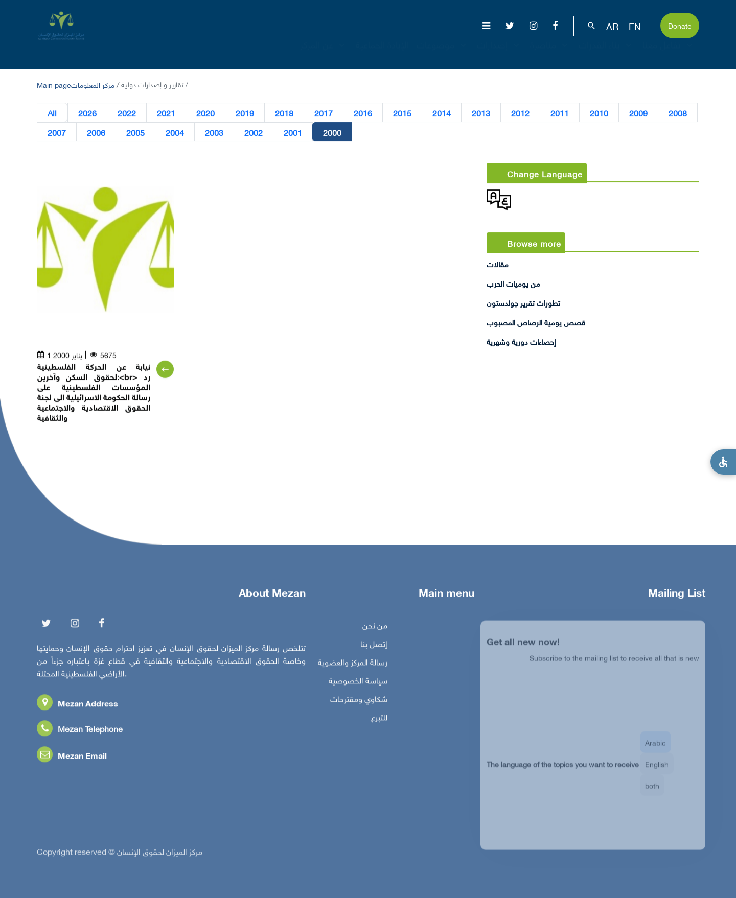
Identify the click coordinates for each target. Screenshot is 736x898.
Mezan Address (77, 705)
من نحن (374, 627)
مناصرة (550, 53)
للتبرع (379, 719)
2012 (520, 113)
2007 (57, 132)
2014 (441, 113)
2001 (293, 132)
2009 (638, 113)
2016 (363, 113)
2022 (127, 113)
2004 (175, 132)
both (652, 792)
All (52, 113)
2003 (214, 132)
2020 (205, 113)
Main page (54, 84)
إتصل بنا (373, 646)
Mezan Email (72, 757)
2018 (284, 113)
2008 (678, 113)
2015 (402, 113)
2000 (332, 132)
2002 (253, 132)
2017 (323, 113)
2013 (481, 113)
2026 (87, 113)
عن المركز (324, 53)
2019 (245, 113)
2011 (559, 113)
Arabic (655, 749)
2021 (166, 113)
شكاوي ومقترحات (358, 701)
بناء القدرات (606, 53)
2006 (96, 132)
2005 (135, 132)
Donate (680, 24)
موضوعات (443, 53)
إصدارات (499, 53)
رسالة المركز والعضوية (352, 664)
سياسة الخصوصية (358, 682)
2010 (599, 113)
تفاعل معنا (668, 53)
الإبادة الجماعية (382, 53)
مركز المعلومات (92, 84)
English (657, 770)
